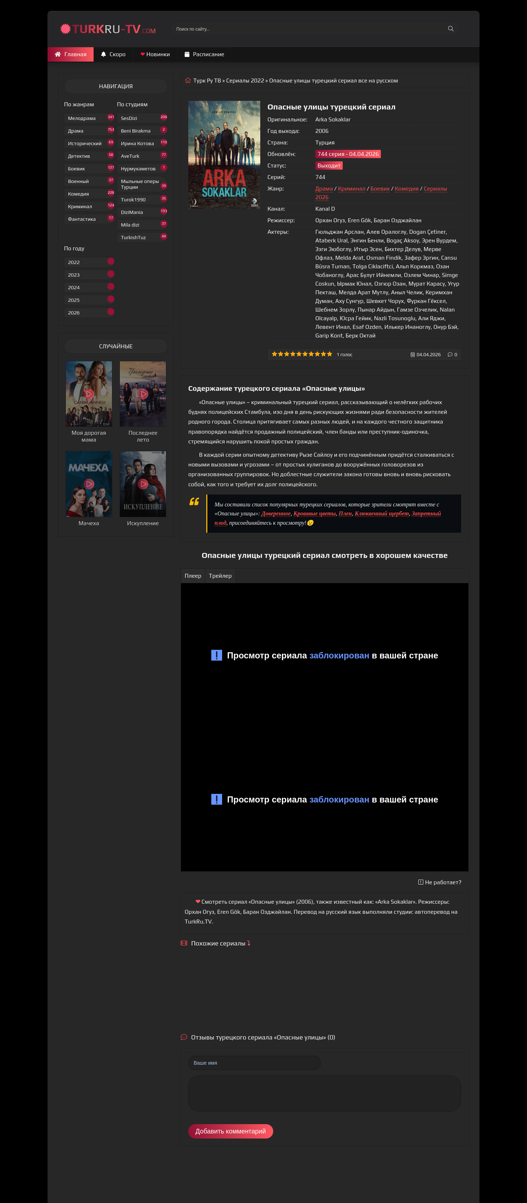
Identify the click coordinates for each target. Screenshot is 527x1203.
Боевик (91, 167)
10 (329, 354)
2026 (91, 312)
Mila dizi (144, 224)
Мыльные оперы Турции (144, 184)
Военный (91, 180)
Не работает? (439, 882)
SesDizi (144, 117)
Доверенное (275, 513)
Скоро (113, 54)
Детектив (91, 155)
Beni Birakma (144, 130)
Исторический (91, 142)
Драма (91, 130)
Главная (70, 54)
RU (114, 29)
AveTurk (144, 155)
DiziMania (144, 211)
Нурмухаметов (144, 167)
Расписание (204, 54)
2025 (91, 299)
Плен (345, 513)
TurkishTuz (144, 236)
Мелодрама (91, 117)
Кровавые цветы (314, 513)
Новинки (155, 54)
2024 (91, 286)
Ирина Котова (144, 142)
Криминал (91, 205)
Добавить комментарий (230, 1131)
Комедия (91, 193)
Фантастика (91, 218)
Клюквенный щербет (382, 513)
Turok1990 (144, 198)
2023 (91, 274)
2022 (91, 261)
